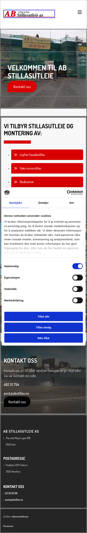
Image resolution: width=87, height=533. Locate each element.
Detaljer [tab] (43, 202)
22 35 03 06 (11, 493)
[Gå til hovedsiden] (29, 17)
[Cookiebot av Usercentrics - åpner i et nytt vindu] (67, 192)
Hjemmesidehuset (20, 516)
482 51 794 (11, 384)
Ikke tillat (43, 338)
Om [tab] (71, 202)
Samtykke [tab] (15, 202)
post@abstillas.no (16, 393)
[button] (22, 86)
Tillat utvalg (43, 327)
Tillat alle (43, 316)
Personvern (8, 526)
